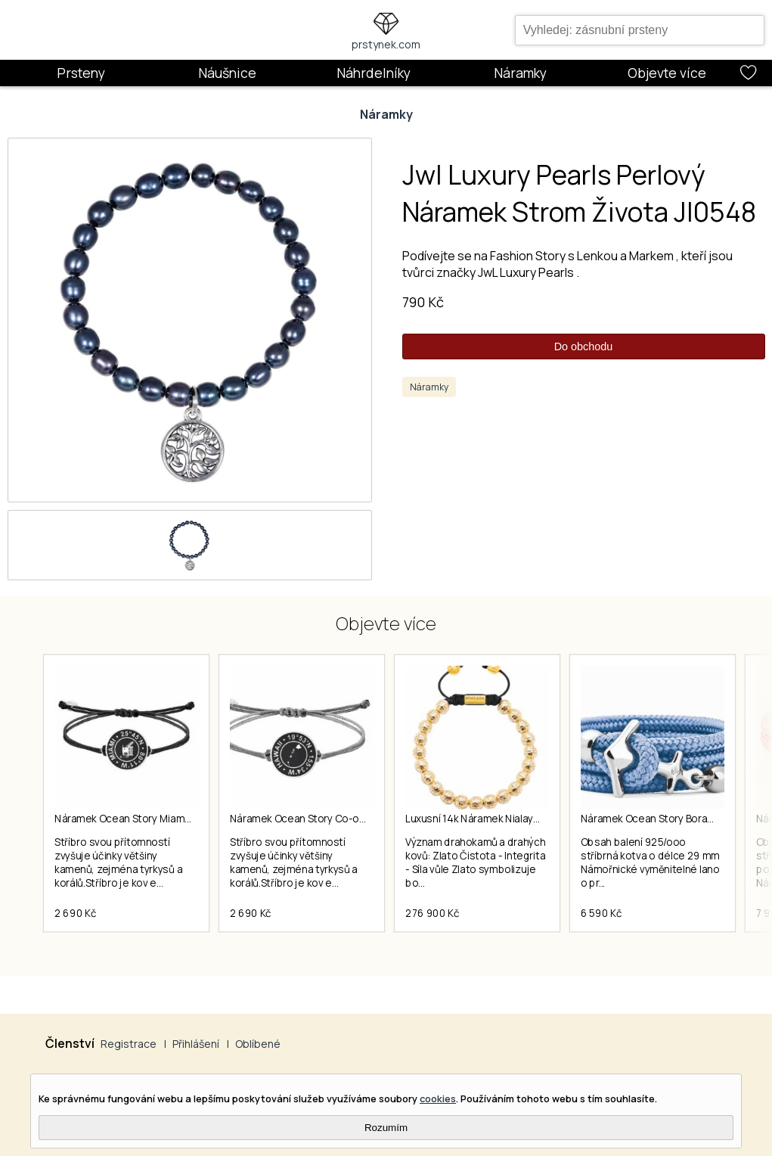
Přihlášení (195, 1043)
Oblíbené (258, 1043)
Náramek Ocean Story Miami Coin (132, 818)
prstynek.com (386, 44)
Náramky (520, 73)
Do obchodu (583, 346)
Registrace (129, 1043)
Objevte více (667, 73)
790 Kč (423, 302)
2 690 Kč (75, 913)
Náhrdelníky (373, 73)
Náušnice (227, 73)
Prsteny (81, 73)
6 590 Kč (601, 913)
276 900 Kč (432, 913)
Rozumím (386, 1127)
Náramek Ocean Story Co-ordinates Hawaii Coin (343, 818)
